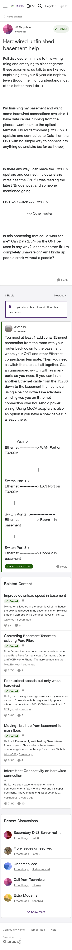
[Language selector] (30, 6)
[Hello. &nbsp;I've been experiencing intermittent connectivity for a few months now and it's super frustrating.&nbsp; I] (36, 788)
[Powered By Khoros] (36, 940)
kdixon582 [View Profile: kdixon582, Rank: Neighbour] (10, 754)
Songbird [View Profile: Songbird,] (37, 900)
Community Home (14, 929)
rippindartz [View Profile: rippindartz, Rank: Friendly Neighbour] (10, 797)
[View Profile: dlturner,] (8, 882)
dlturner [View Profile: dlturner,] (36, 885)
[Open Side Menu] (5, 6)
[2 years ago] (25, 797)
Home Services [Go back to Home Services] (12, 16)
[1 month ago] (21, 838)
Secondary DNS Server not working (35, 832)
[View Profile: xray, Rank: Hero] (8, 328)
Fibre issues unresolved (33, 848)
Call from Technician (30, 879)
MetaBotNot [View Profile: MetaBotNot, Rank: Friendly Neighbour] (11, 664)
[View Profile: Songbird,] (8, 898)
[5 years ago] (25, 754)
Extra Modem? (26, 895)
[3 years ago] (23, 619)
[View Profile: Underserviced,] (8, 866)
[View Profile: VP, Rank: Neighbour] (8, 29)
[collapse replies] (36, 323)
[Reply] (62, 280)
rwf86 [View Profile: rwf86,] (35, 838)
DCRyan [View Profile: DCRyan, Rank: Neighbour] (9, 709)
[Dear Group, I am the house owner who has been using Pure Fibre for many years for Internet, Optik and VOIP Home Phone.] (36, 655)
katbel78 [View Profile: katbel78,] (37, 853)
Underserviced (25, 864)
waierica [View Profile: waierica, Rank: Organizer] (9, 619)
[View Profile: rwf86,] (8, 835)
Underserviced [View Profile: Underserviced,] (41, 869)
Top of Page (38, 929)
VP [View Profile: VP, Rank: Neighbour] (16, 27)
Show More (36, 912)
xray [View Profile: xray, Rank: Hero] (17, 326)
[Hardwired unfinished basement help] (20, 331)
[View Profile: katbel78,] (8, 851)
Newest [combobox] (60, 295)
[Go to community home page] (17, 6)
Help (53, 929)
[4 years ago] (27, 664)
